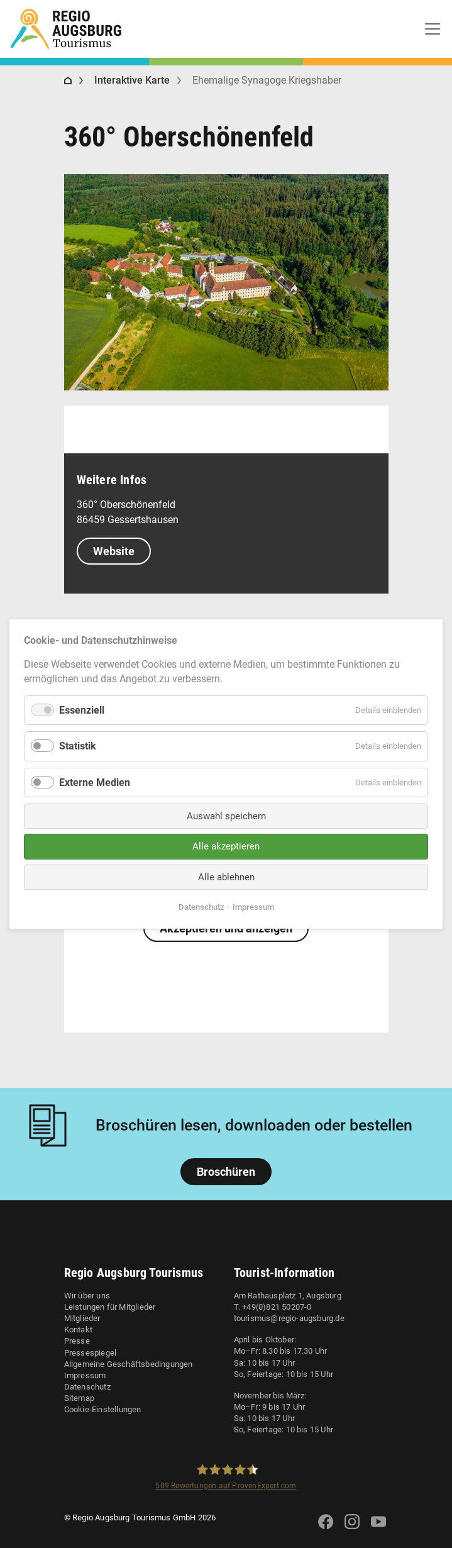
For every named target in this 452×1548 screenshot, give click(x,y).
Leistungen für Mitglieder (110, 1307)
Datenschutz (87, 1386)
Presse (77, 1341)
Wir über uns (87, 1295)
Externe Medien (94, 782)
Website (114, 551)
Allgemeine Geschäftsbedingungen (128, 1364)
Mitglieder (82, 1318)
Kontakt (78, 1329)
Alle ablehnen (226, 877)
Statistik (77, 746)
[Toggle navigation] (432, 28)
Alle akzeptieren (226, 846)
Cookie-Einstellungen (102, 1409)
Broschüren (226, 1171)
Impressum (85, 1375)
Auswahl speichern (226, 816)
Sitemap (79, 1398)
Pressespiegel (90, 1352)
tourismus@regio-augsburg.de (289, 1318)
